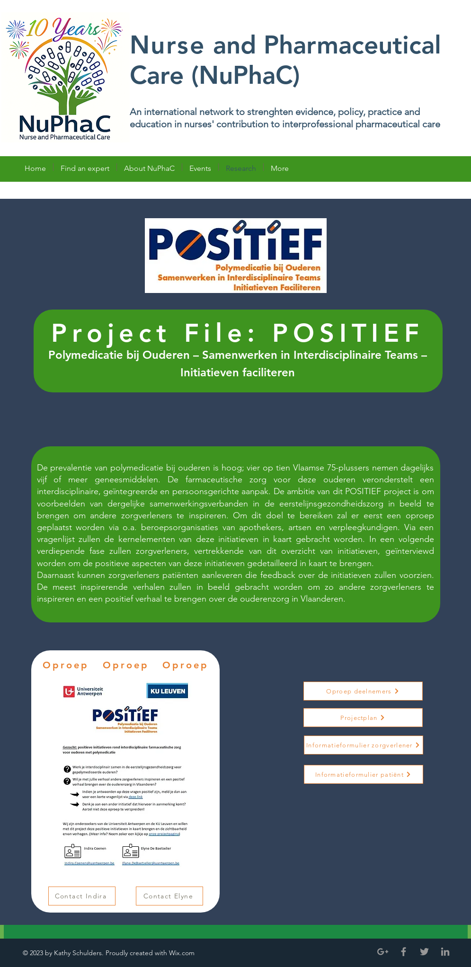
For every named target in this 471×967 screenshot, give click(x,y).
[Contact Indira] (82, 896)
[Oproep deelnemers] (363, 691)
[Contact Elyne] (169, 896)
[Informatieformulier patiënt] (363, 774)
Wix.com (182, 953)
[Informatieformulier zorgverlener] (363, 745)
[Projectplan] (363, 717)
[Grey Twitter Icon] (424, 952)
